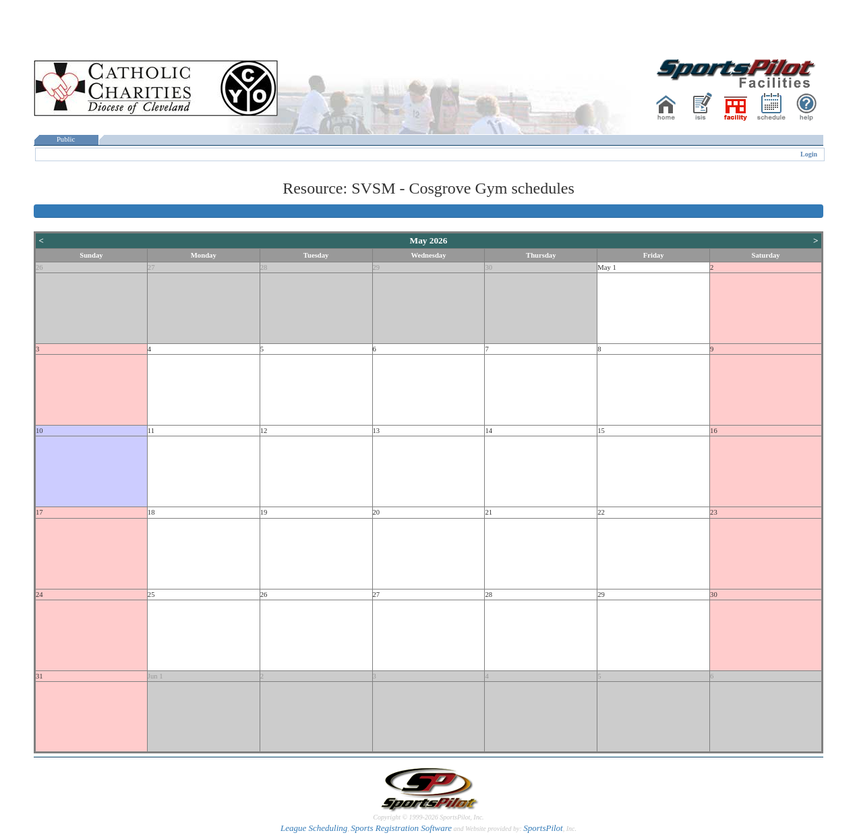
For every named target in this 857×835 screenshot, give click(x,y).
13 (376, 430)
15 (601, 430)
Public (66, 139)
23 (713, 512)
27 (151, 267)
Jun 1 (155, 676)
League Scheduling (313, 828)
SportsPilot (543, 828)
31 (39, 676)
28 (264, 267)
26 (39, 267)
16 (713, 430)
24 (39, 594)
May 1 (606, 267)
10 (39, 430)
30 (488, 267)
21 (488, 512)
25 (151, 594)
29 (376, 267)
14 (488, 430)
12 (264, 430)
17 (39, 512)
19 (264, 512)
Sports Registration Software (401, 828)
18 (151, 512)
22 (601, 512)
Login (808, 154)
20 (376, 512)
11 (151, 430)
